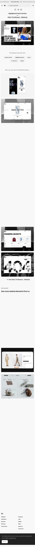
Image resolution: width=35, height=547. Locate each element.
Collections (3, 519)
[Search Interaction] (17, 136)
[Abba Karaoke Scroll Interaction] (17, 162)
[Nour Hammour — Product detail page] (17, 490)
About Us (20, 526)
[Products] (17, 386)
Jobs (19, 519)
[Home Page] (17, 307)
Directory (3, 524)
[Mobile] (17, 85)
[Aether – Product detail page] (17, 413)
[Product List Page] (17, 239)
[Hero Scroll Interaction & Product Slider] (17, 213)
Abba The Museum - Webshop (17, 17)
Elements (3, 521)
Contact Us (20, 528)
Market (19, 521)
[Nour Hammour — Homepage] (17, 439)
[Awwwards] (5, 5)
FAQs (19, 524)
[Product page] (17, 360)
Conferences (4, 526)
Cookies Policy (12, 538)
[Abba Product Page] (17, 188)
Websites (3, 516)
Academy (20, 516)
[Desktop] (17, 111)
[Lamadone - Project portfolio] (17, 464)
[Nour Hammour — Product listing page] (17, 334)
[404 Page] (17, 264)
